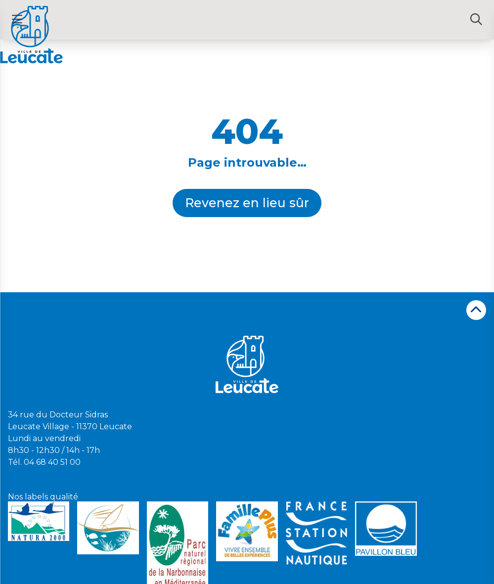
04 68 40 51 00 (52, 462)
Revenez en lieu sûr (247, 202)
